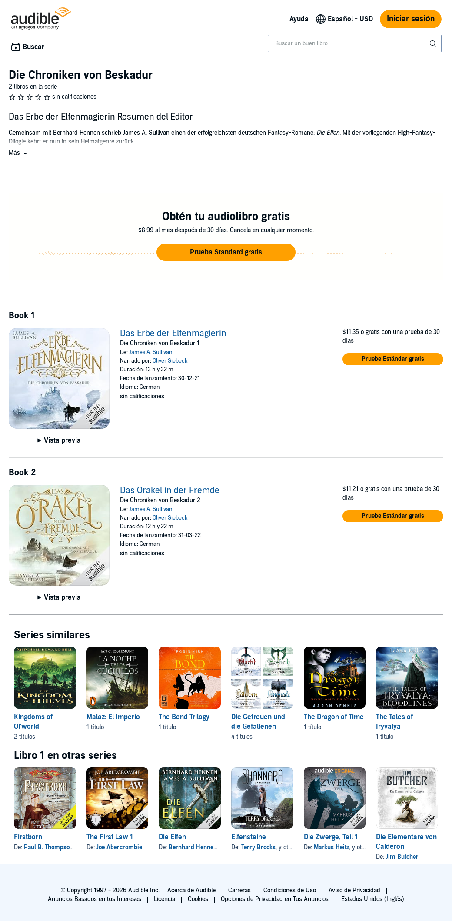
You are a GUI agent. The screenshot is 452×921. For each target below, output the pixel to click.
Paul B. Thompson (48, 847)
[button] (19, 153)
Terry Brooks (258, 847)
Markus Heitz (331, 847)
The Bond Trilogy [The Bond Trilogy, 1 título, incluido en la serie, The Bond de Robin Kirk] (184, 717)
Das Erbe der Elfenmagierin (173, 333)
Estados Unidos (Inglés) (373, 899)
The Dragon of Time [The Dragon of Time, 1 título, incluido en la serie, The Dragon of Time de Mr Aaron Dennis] (334, 717)
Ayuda (299, 19)
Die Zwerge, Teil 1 (331, 837)
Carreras (239, 890)
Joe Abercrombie (119, 847)
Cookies (198, 899)
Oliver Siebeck (170, 360)
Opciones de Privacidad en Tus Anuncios (275, 899)
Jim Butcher (402, 857)
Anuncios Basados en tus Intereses (94, 899)
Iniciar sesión (411, 18)
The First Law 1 (109, 837)
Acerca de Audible (191, 890)
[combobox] (355, 43)
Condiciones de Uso (289, 890)
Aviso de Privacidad (354, 890)
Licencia (164, 899)
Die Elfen (172, 837)
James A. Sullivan (151, 352)
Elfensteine (248, 837)
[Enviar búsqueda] (434, 43)
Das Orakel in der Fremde (169, 490)
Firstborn (28, 837)
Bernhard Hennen (193, 847)
